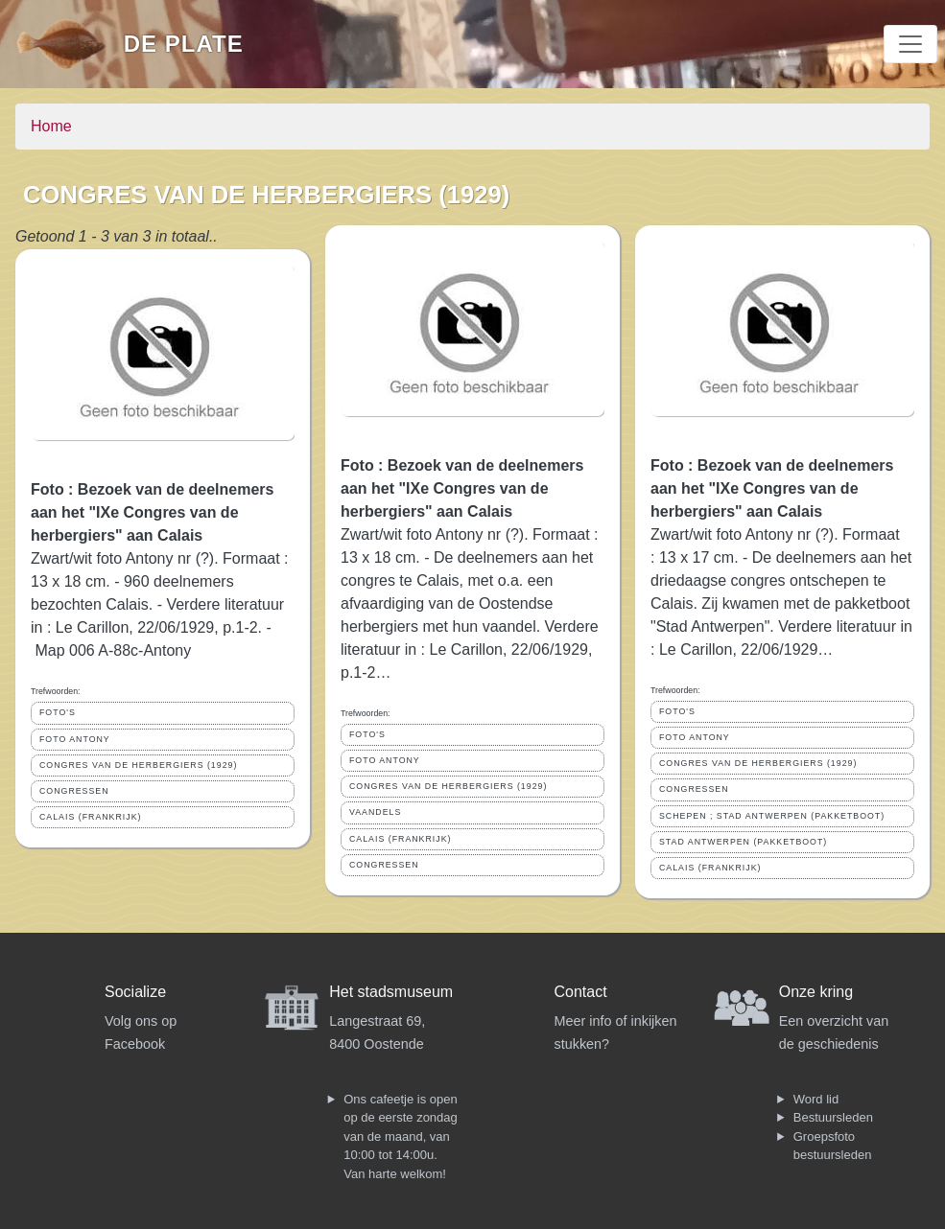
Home (51, 126)
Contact (581, 992)
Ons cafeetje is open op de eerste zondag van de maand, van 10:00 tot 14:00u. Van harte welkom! (400, 1136)
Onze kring (816, 992)
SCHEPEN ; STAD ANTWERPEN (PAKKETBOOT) (772, 816)
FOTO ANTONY (74, 739)
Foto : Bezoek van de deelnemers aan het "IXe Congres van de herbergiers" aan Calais (152, 512)
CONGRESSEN (74, 791)
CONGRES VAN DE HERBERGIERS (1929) (138, 765)
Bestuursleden (833, 1117)
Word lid (816, 1099)
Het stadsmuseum (391, 992)
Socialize (135, 992)
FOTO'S (57, 712)
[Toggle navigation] (910, 44)
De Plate (184, 44)
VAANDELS (375, 812)
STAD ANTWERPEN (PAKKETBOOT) (743, 841)
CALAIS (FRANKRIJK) (90, 817)
